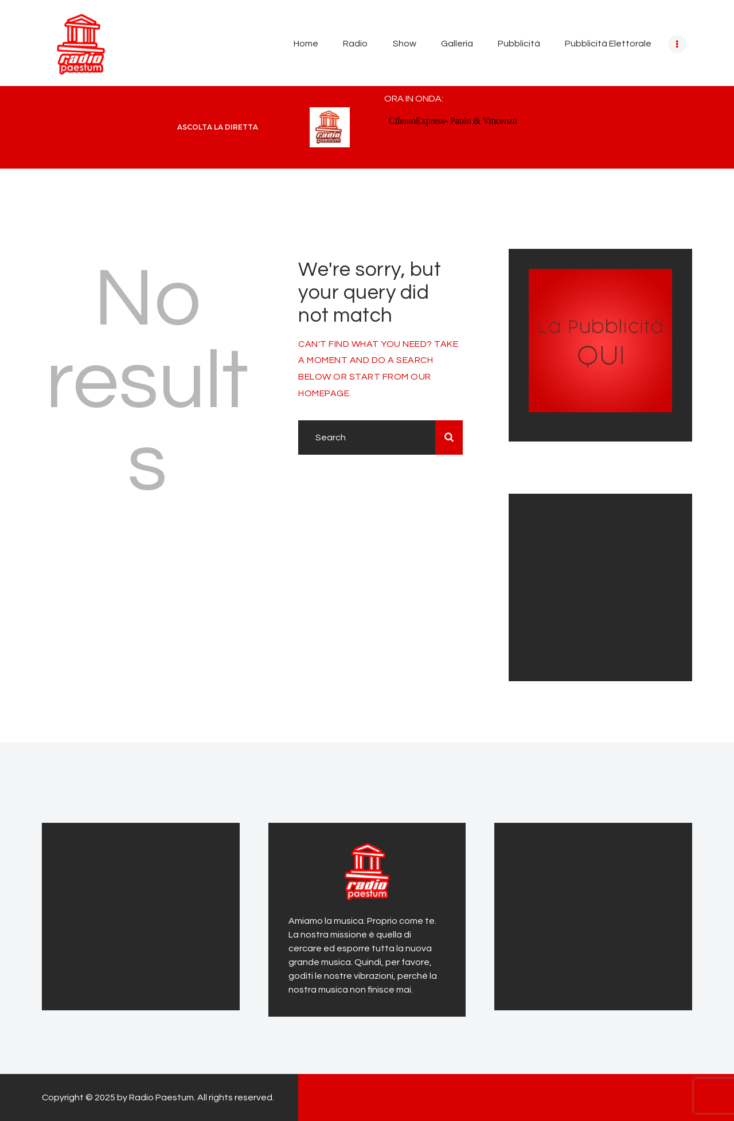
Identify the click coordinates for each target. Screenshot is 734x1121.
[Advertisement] (600, 585)
